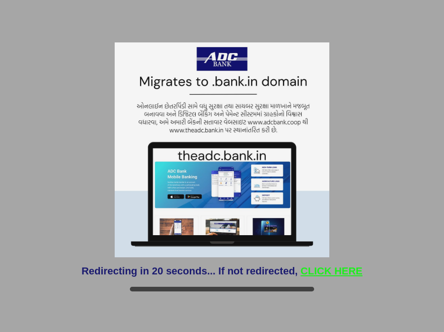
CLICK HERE (331, 271)
